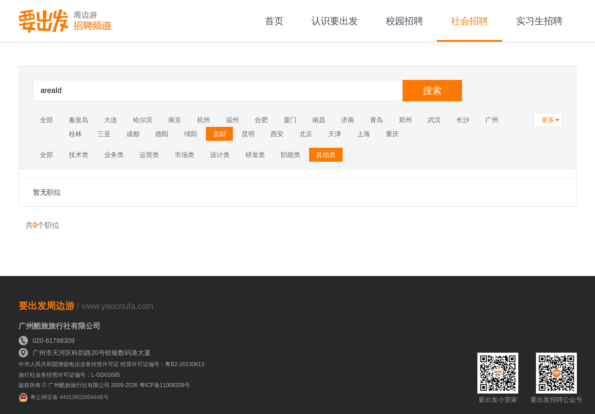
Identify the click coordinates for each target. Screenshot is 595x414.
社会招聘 (469, 21)
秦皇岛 (78, 120)
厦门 (290, 120)
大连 (110, 120)
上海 (363, 134)
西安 (277, 134)
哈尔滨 (142, 120)
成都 (132, 134)
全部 (46, 120)
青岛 (376, 120)
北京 (305, 134)
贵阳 (219, 134)
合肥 (261, 120)
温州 (232, 120)
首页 (274, 21)
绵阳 (190, 134)
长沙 (462, 120)
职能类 (290, 154)
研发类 (255, 154)
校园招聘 (404, 21)
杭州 (203, 120)
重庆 (392, 134)
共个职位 (43, 225)
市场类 (184, 154)
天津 (334, 134)
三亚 (104, 134)
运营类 (149, 154)
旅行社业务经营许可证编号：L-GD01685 (69, 375)
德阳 (161, 134)
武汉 (434, 120)
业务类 (114, 154)
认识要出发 (334, 21)
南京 (174, 120)
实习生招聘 (539, 21)
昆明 (248, 134)
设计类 (220, 154)
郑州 (405, 120)
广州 (491, 120)
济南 (347, 120)
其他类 (326, 154)
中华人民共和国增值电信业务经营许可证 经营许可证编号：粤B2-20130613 (111, 364)
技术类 (78, 154)
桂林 (75, 134)
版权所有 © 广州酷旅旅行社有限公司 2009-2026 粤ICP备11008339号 (104, 385)
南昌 (318, 120)
